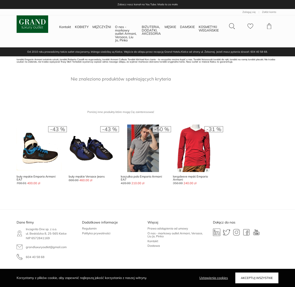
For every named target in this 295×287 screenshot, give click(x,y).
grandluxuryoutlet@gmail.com (46, 247)
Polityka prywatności (96, 233)
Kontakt (153, 241)
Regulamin (89, 228)
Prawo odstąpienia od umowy (168, 228)
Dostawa (154, 245)
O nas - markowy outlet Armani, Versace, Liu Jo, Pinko (175, 234)
